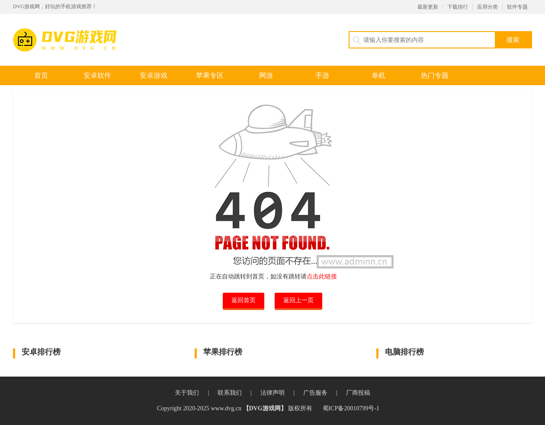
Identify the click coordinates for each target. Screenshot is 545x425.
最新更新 (427, 7)
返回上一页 (298, 300)
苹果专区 (210, 75)
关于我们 (187, 393)
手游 (322, 75)
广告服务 (315, 393)
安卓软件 (97, 75)
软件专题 (517, 7)
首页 (41, 75)
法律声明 (272, 393)
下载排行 (457, 7)
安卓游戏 (153, 75)
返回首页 (243, 300)
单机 (378, 75)
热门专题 (435, 75)
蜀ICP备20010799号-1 (351, 408)
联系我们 (230, 393)
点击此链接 (322, 276)
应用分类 (487, 7)
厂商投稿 (358, 393)
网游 (266, 75)
